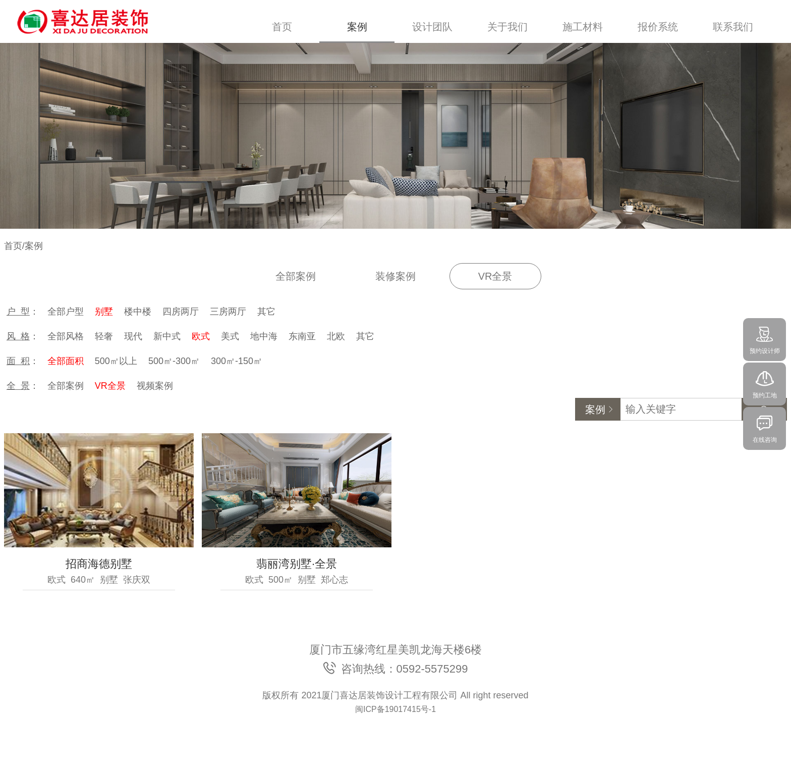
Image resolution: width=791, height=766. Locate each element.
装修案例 (395, 276)
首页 (282, 26)
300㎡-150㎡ (236, 361)
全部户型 (65, 312)
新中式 (167, 336)
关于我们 (507, 26)
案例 (357, 26)
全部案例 (295, 276)
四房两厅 (180, 312)
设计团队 (432, 26)
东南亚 (302, 336)
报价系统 (658, 26)
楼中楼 (137, 312)
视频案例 (155, 386)
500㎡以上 (116, 361)
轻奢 (104, 336)
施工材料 (582, 26)
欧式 (201, 336)
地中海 (263, 336)
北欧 (336, 336)
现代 (133, 336)
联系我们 (733, 26)
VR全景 (495, 276)
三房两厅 (228, 312)
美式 (230, 336)
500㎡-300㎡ (174, 361)
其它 (266, 312)
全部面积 (65, 361)
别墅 (104, 312)
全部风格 (65, 336)
